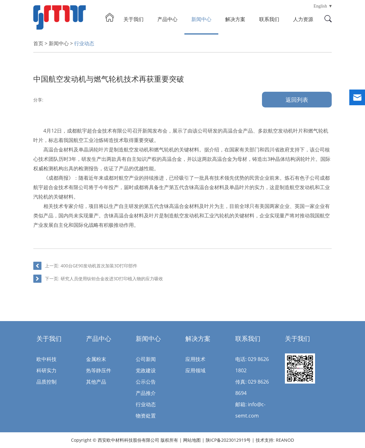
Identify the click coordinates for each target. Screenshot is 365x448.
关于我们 (133, 19)
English (320, 6)
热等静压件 (98, 370)
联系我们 (269, 19)
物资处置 (146, 415)
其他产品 (96, 381)
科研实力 (46, 370)
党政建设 (146, 370)
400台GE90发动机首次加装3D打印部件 (99, 266)
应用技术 (195, 359)
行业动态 (84, 43)
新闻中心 (201, 19)
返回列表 (297, 99)
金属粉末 (96, 359)
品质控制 (46, 381)
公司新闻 (146, 359)
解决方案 (235, 19)
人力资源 (303, 19)
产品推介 (146, 393)
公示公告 (146, 381)
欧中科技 (46, 359)
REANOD (285, 440)
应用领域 (195, 370)
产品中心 (167, 19)
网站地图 (192, 440)
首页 (38, 43)
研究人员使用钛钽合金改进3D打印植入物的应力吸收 (112, 278)
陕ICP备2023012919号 (229, 440)
